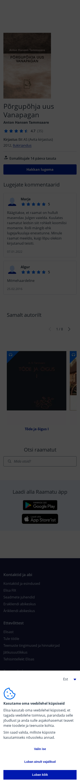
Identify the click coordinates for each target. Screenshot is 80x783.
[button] (68, 679)
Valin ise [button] (40, 749)
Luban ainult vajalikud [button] (40, 761)
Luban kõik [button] (40, 774)
